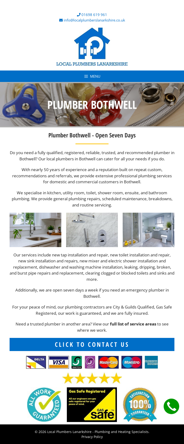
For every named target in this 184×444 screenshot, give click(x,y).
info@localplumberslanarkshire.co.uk (94, 20)
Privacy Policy (92, 436)
